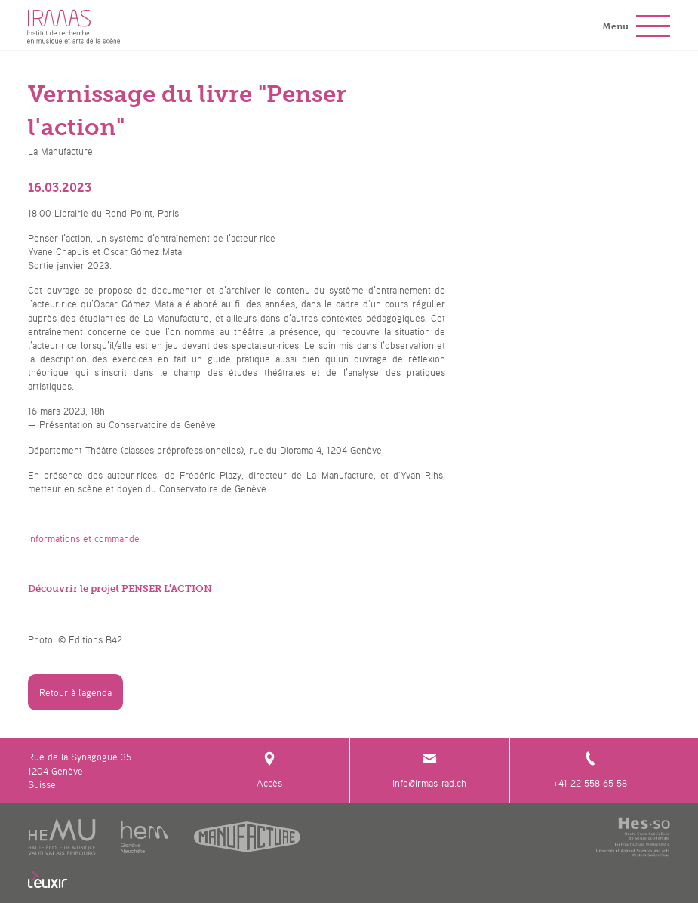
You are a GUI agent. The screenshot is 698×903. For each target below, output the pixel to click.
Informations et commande (84, 538)
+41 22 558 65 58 (590, 770)
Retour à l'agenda (75, 692)
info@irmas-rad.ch (430, 770)
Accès (269, 770)
